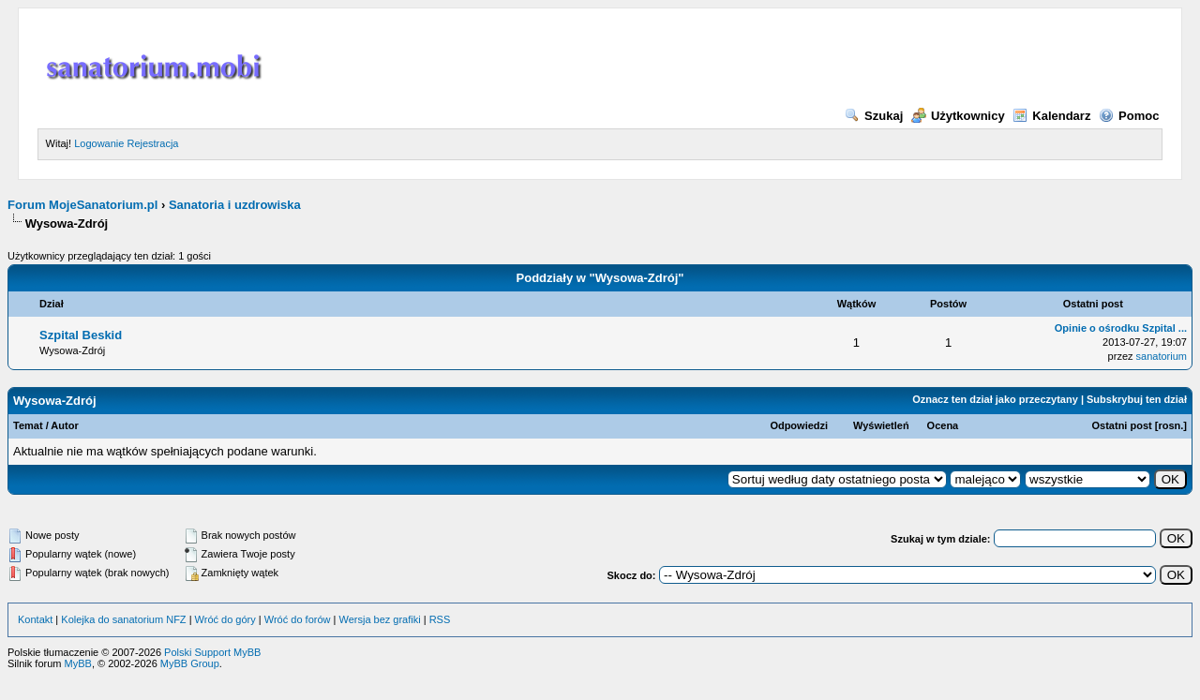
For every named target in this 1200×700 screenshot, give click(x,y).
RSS (440, 619)
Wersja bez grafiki (379, 619)
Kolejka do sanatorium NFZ (123, 619)
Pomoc (1129, 116)
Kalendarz (1051, 116)
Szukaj (874, 116)
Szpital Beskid (80, 335)
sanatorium (1161, 356)
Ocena (943, 425)
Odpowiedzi (799, 425)
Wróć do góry (225, 619)
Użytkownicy (958, 116)
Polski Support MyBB (212, 652)
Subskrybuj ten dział (1137, 399)
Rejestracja (152, 143)
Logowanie (99, 143)
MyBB (78, 663)
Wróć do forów (297, 619)
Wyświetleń (881, 425)
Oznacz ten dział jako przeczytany (995, 399)
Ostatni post (1122, 425)
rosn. (1170, 425)
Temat (28, 425)
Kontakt (35, 619)
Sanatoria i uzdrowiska (235, 205)
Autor (64, 425)
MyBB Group (189, 663)
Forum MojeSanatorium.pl (83, 205)
